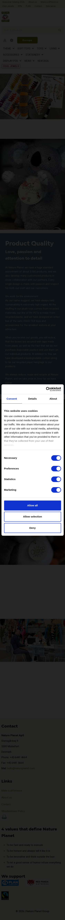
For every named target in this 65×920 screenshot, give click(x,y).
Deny (32, 527)
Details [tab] (32, 398)
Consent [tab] (12, 398)
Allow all (32, 505)
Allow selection (32, 516)
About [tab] (53, 398)
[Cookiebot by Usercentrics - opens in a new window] (46, 389)
